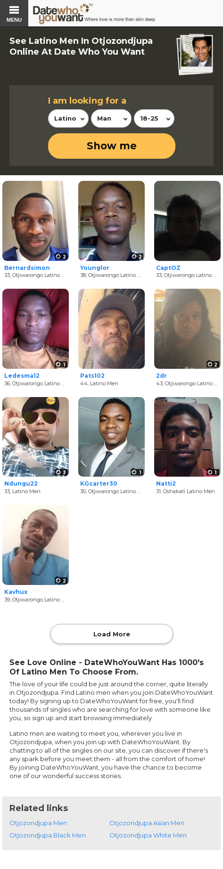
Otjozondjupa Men (38, 823)
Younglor (94, 267)
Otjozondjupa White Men (148, 835)
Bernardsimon (27, 267)
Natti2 (166, 483)
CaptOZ (168, 267)
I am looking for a (87, 101)
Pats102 (92, 375)
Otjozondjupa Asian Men (146, 823)
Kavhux (15, 591)
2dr (161, 375)
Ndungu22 (21, 483)
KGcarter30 (98, 483)
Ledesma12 (22, 375)
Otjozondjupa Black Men (47, 835)
